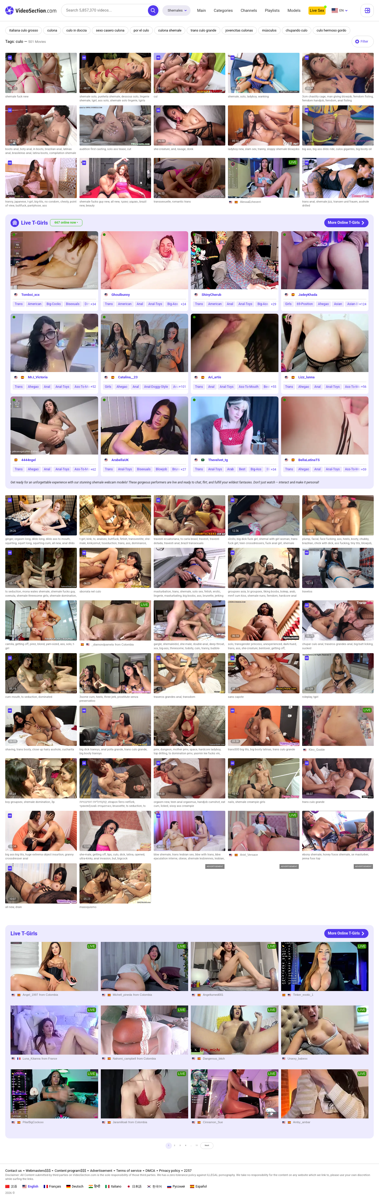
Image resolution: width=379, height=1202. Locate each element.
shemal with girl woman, (275, 539)
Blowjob (161, 469)
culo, (198, 648)
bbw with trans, (205, 854)
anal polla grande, (112, 749)
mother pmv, (181, 749)
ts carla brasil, (190, 539)
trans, (122, 543)
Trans (19, 304)
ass (44, 205)
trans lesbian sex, (183, 854)
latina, (130, 854)
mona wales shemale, (36, 591)
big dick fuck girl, (248, 539)
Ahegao (323, 304)
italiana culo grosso (24, 30)
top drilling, (161, 753)
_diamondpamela (103, 644)
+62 (93, 469)
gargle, (158, 644)
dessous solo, (130, 96)
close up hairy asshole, (47, 749)
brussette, (119, 806)
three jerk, (110, 697)
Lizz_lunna (306, 377)
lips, (110, 854)
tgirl (315, 697)
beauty (90, 205)
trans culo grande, (135, 749)
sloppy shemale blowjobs (283, 149)
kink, (90, 539)
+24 (183, 304)
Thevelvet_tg (218, 460)
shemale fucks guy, (63, 591)
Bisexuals (72, 304)
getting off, (22, 644)
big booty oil (364, 149)
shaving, (11, 749)
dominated (45, 697)
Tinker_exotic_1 (303, 994)
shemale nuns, (257, 595)
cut (129, 149)
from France (49, 1058)
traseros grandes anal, (339, 644)
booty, (355, 539)
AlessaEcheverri (250, 201)
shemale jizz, (324, 201)
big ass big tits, (15, 854)
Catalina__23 (128, 377)
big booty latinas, (261, 749)
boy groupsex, (14, 802)
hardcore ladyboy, (210, 749)
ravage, (182, 149)
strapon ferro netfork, (121, 802)
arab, (293, 591)
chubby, (364, 539)
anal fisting (345, 100)
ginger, (9, 539)
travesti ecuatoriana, (167, 539)
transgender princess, (249, 644)
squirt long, (25, 543)
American (34, 304)
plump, (307, 539)
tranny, (262, 149)
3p (52, 802)
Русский (176, 1186)
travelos (307, 591)
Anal (140, 304)
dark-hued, (290, 644)
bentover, (265, 648)
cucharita (68, 749)
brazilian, (308, 543)
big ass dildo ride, (324, 149)
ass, (129, 543)
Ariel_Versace (249, 854)
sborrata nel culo (90, 591)
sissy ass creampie (181, 806)
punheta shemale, (109, 96)
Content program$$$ (70, 1171)
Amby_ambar (301, 1122)
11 (202, 1147)
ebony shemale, (312, 854)
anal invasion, (103, 858)
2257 (188, 1171)
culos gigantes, (346, 149)
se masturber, (360, 854)
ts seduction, (13, 591)
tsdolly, (190, 648)
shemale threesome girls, (33, 595)
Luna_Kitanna (32, 1058)
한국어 (154, 1186)
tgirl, (95, 100)
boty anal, (26, 149)
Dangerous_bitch (214, 1058)
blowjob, (366, 543)
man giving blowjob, (340, 96)
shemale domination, (63, 595)
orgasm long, (23, 539)
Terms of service (129, 1171)
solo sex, (198, 591)
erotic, (217, 591)
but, (114, 858)
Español (198, 1186)
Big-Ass (172, 304)
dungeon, (166, 749)
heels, (347, 539)
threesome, (177, 648)
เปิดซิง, (232, 539)
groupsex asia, (237, 591)
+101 (182, 387)
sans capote (236, 697)
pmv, (157, 749)
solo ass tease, (117, 149)
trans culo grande (208, 30)
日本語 (134, 1186)
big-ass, (164, 648)
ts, (95, 539)
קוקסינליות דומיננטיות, (93, 802)
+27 (183, 469)
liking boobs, (271, 591)
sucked (306, 648)
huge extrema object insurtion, (45, 854)
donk (190, 149)
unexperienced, (273, 644)
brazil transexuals (192, 543)
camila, (10, 644)
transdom (189, 697)
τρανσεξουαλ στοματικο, (96, 806)
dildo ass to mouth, (58, 539)
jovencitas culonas (244, 30)
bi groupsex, (255, 591)
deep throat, (217, 644)
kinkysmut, (94, 543)
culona (53, 30)
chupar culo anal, (313, 644)
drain (18, 907)
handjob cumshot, (209, 802)
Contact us (13, 1171)
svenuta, (11, 595)
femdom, (331, 100)
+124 (362, 304)
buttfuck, (22, 205)
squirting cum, (42, 543)
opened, (140, 854)
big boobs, (190, 595)
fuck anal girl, (274, 543)
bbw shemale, (163, 854)
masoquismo (87, 907)
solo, (243, 96)
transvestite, (136, 539)
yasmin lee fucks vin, (207, 753)
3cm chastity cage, (314, 96)
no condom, (52, 201)
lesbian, (220, 858)
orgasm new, (162, 802)
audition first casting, (93, 149)
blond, (41, 644)
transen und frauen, (346, 201)
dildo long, (39, 539)
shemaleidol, (171, 644)
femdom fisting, (363, 96)
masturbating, (173, 595)
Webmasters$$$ (38, 1171)
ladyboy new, (236, 149)
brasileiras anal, (22, 153)
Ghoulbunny (121, 295)
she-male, (186, 644)
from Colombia (124, 644)
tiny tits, (356, 543)
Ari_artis (214, 377)
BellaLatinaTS (309, 460)
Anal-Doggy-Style (156, 387)
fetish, (124, 539)
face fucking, (328, 539)
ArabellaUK (120, 460)
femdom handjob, (313, 100)
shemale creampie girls (250, 802)
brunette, (209, 595)
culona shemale (174, 30)
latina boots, (41, 153)
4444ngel (28, 460)
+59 (363, 469)
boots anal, (12, 149)
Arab (230, 469)
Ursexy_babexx (298, 1058)
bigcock (122, 858)
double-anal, (201, 644)
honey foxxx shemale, (337, 854)
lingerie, (159, 595)
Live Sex (317, 10)
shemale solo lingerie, (124, 100)
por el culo (144, 30)
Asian (338, 304)
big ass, (307, 149)
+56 (363, 387)
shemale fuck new (17, 96)
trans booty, (24, 749)
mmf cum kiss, (238, 595)
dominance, (139, 543)
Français (52, 1186)
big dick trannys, (90, 749)
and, (174, 149)
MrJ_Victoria (38, 377)
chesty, (65, 201)
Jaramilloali (120, 1122)
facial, (316, 539)
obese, (183, 858)
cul (156, 96)
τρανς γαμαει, (130, 201)
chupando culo (303, 30)
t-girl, (30, 201)
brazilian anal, (54, 149)
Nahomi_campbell (124, 1058)
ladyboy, (252, 96)
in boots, (39, 149)
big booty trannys (90, 753)
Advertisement (101, 1171)
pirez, (33, 644)
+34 (93, 304)
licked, (165, 806)
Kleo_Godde (317, 749)
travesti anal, (172, 543)
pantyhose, (35, 205)
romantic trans (181, 201)
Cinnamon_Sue (213, 1122)
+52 (93, 387)
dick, (123, 854)
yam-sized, (53, 644)
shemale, (234, 96)
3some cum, (87, 697)
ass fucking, (343, 543)
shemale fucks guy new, (95, 201)
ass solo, (104, 100)
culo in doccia (78, 30)
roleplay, (307, 697)
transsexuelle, (163, 201)
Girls (288, 304)
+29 (273, 304)
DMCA (150, 1171)
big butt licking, (363, 644)
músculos (275, 30)
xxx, (156, 648)
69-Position (305, 304)
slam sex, (251, 149)
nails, (231, 802)
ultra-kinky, (86, 858)
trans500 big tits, (239, 749)
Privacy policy (169, 1171)
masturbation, (163, 591)
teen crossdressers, (252, 543)
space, (194, 749)
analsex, (102, 539)
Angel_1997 (30, 994)
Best (242, 469)
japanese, (20, 201)
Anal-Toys (155, 304)
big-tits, (39, 201)
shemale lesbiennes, (201, 858)
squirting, (11, 543)
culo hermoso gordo (338, 30)
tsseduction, (110, 543)
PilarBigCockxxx (33, 1122)
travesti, (204, 539)
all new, (116, 201)
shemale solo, (88, 96)
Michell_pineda (122, 994)
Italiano (113, 1186)
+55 (273, 387)
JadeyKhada (307, 295)
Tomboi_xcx (30, 295)
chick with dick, (324, 543)
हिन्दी (94, 1186)
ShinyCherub (211, 295)
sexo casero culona (112, 30)
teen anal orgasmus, (184, 802)
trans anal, (309, 201)
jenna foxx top (311, 858)
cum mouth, (13, 697)
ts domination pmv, (181, 753)
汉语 (11, 1186)
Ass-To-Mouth (84, 387)
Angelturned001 (213, 994)
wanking (263, 96)
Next (218, 1147)
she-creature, (162, 149)
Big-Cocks (54, 304)
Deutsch (74, 1186)
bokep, (285, 591)
